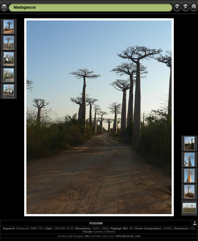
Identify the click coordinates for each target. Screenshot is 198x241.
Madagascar (25, 7)
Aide (137, 236)
